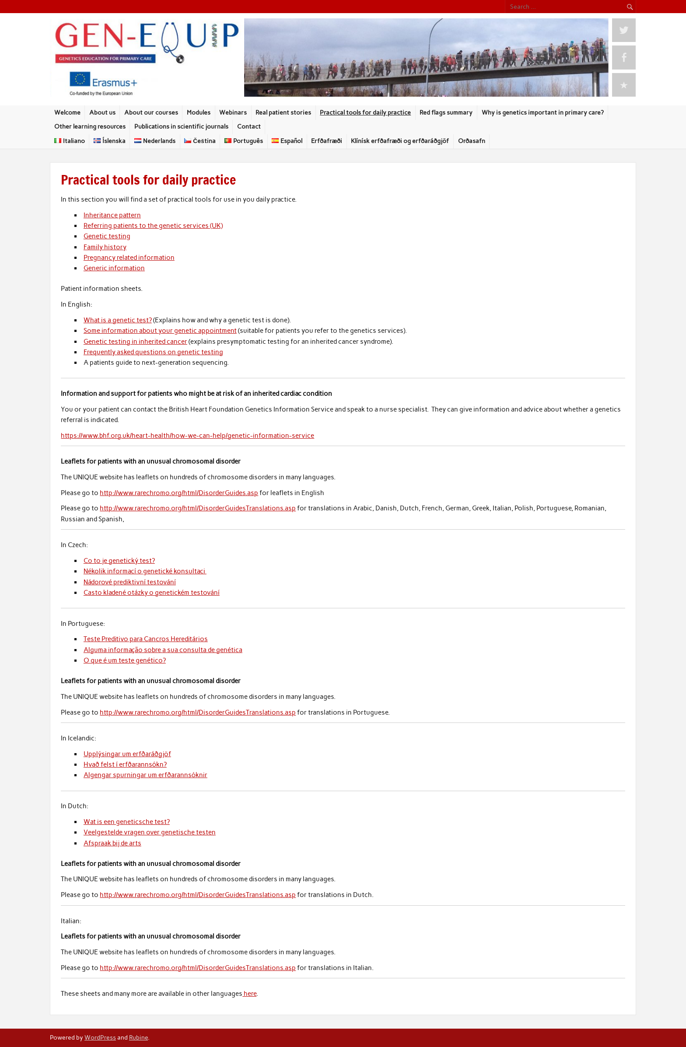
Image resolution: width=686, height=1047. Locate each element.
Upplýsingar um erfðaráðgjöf (127, 754)
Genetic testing (107, 236)
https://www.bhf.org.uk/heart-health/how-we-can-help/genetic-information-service (187, 436)
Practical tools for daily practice (365, 112)
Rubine (138, 1037)
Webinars (233, 112)
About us (102, 112)
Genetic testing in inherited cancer (135, 342)
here (249, 994)
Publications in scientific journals (181, 126)
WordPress (100, 1037)
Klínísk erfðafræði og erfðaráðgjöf (400, 140)
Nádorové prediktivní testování (130, 582)
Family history (105, 247)
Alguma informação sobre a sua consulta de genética (163, 650)
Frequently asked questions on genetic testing (153, 352)
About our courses (151, 112)
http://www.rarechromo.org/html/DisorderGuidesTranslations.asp (198, 508)
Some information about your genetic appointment (160, 331)
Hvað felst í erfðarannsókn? (125, 764)
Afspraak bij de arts (112, 843)
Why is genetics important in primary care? (543, 112)
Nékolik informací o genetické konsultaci (145, 571)
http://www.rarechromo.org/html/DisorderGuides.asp (179, 493)
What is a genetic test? (118, 320)
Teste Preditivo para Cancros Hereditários (146, 639)
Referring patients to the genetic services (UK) (153, 226)
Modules (198, 112)
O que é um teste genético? (125, 660)
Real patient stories (283, 112)
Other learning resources (90, 126)
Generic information (114, 268)
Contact (249, 126)
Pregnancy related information (129, 258)
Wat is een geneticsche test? (127, 822)
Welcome (67, 112)
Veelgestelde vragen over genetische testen (150, 832)
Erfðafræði (326, 140)
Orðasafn (471, 140)
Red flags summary (446, 112)
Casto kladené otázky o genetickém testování (152, 593)
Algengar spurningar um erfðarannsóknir (145, 775)
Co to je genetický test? (119, 561)
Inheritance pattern (112, 215)
